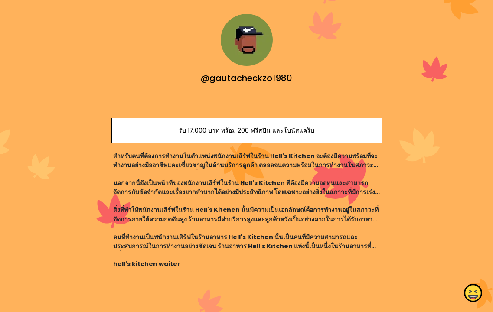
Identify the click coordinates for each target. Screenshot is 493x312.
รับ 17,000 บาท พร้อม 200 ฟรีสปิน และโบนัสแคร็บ (246, 130)
